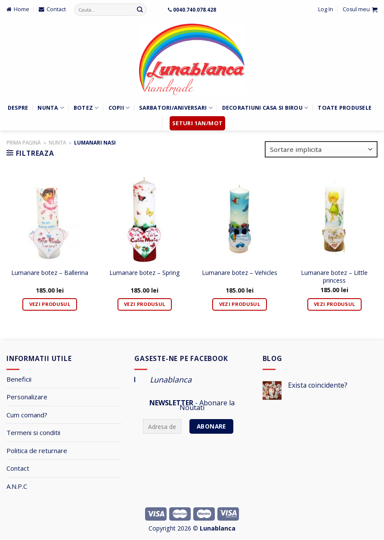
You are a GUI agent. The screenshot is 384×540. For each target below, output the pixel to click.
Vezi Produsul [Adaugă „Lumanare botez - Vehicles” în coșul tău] (239, 304)
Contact (17, 468)
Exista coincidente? (317, 385)
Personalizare (26, 396)
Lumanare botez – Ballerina (49, 273)
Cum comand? (26, 414)
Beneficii (18, 379)
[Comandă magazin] (321, 149)
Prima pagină (23, 142)
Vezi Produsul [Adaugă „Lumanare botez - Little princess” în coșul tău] (334, 304)
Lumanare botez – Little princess (334, 276)
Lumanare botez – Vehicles (239, 273)
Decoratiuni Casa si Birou (265, 108)
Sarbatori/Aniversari (175, 108)
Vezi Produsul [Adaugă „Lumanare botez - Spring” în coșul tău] (144, 304)
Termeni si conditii (33, 432)
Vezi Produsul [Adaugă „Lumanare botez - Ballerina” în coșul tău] (49, 304)
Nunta (50, 108)
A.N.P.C (16, 486)
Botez (86, 108)
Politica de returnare (36, 450)
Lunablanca (171, 379)
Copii (119, 108)
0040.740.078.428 (194, 9)
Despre (18, 107)
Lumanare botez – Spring (144, 273)
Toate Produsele (345, 107)
